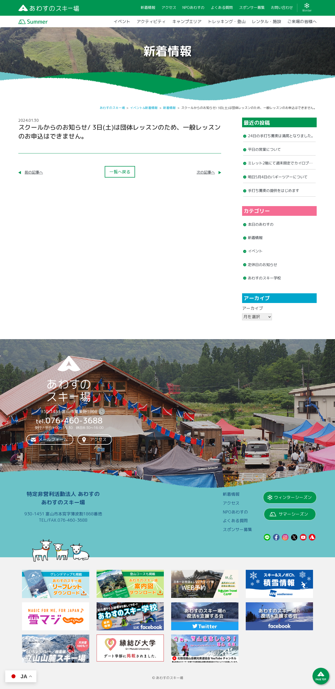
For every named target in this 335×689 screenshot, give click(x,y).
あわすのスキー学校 (264, 278)
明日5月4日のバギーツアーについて (278, 177)
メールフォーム (53, 440)
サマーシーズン (293, 514)
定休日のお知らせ (262, 264)
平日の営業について (264, 149)
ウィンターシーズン (293, 497)
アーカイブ (252, 308)
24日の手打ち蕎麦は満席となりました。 (281, 136)
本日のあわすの (260, 224)
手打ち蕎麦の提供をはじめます (273, 190)
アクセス (98, 440)
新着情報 (255, 237)
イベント (255, 251)
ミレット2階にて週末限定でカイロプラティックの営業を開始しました (280, 165)
